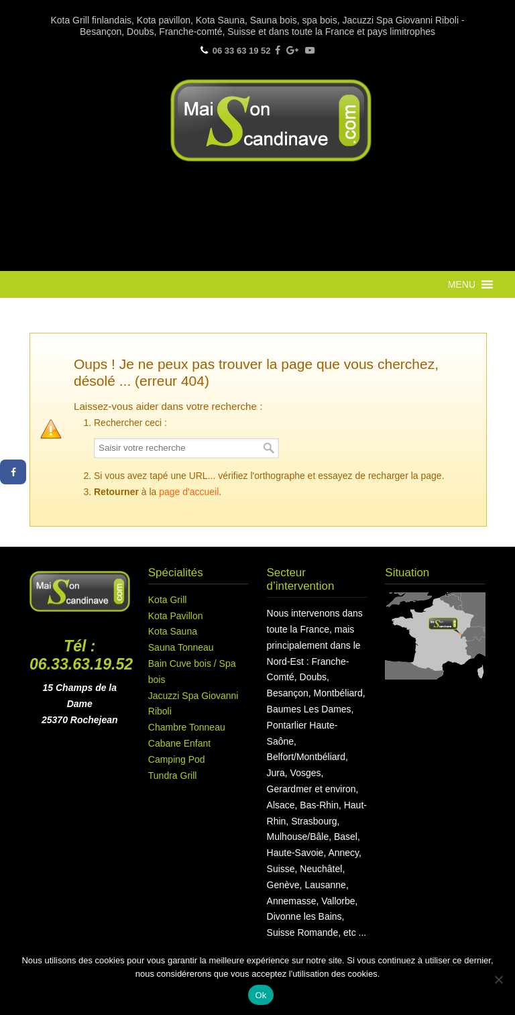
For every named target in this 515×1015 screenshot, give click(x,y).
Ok (260, 995)
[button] (461, 284)
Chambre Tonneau (186, 727)
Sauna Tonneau (181, 647)
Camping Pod (176, 759)
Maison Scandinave (270, 120)
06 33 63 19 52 (242, 51)
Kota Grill (167, 599)
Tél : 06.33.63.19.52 (81, 655)
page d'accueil (189, 491)
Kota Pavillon (175, 615)
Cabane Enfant (179, 743)
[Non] (498, 979)
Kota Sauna (172, 631)
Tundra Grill (172, 775)
